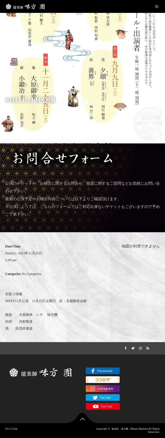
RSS (147, 347)
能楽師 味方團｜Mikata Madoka (130, 429)
